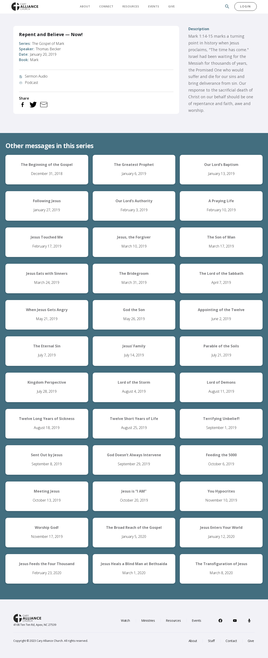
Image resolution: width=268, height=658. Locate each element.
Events (153, 6)
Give (171, 6)
